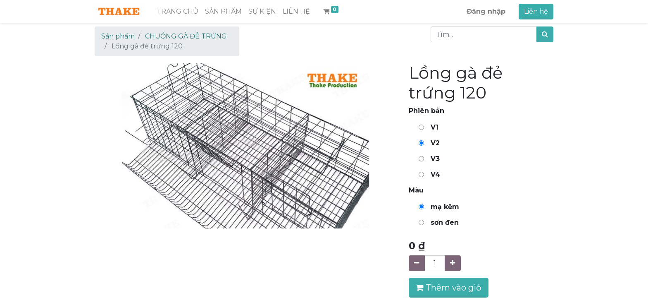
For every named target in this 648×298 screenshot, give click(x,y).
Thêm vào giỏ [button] (448, 288)
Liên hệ (536, 11)
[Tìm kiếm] (544, 34)
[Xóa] (417, 263)
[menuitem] (177, 11)
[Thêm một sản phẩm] (453, 263)
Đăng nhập (486, 11)
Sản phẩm (118, 36)
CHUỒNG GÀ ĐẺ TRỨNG (186, 36)
